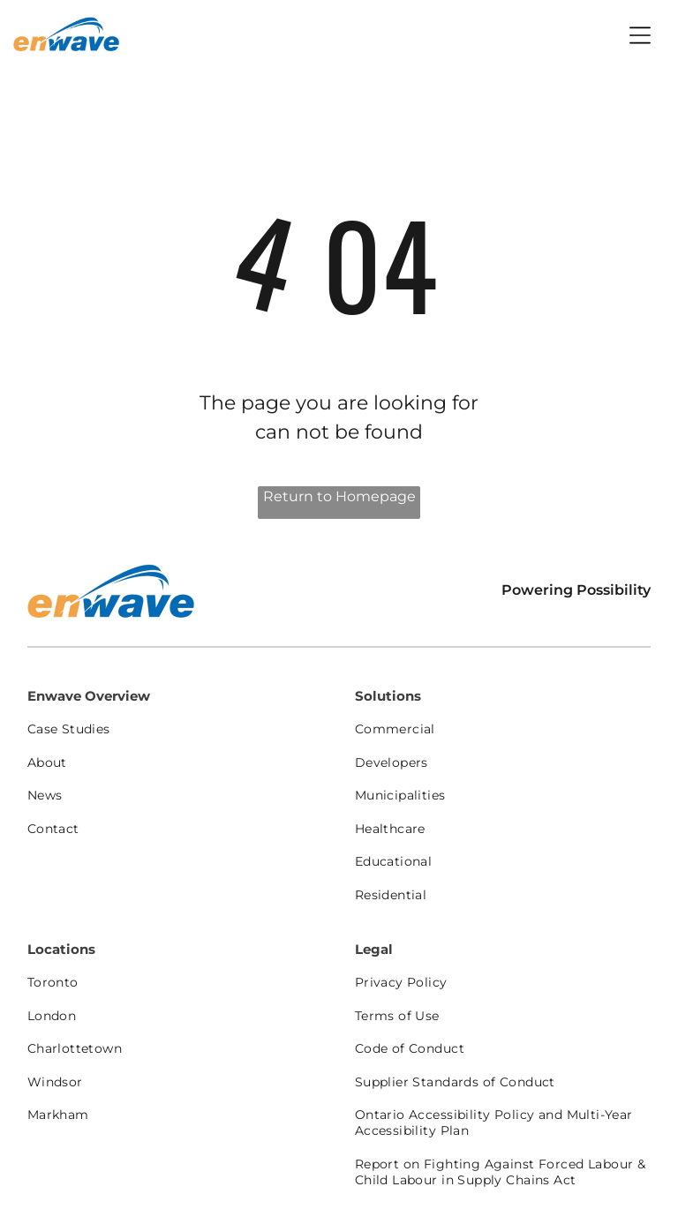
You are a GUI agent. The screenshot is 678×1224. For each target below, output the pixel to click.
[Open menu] (640, 35)
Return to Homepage (339, 496)
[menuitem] (175, 729)
